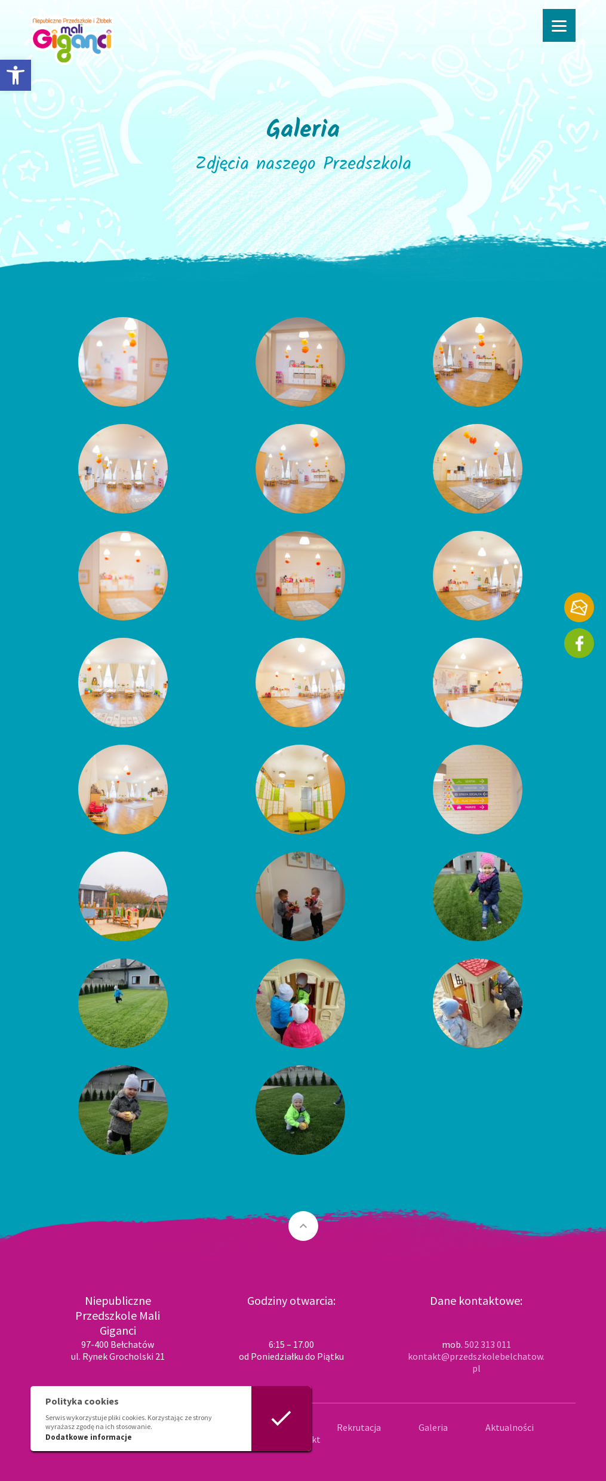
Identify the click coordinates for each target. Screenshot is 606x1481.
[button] (15, 75)
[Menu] (559, 25)
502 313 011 (488, 1344)
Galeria (433, 1427)
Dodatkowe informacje (88, 1437)
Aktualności (509, 1427)
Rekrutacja (359, 1427)
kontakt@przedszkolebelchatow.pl (476, 1362)
